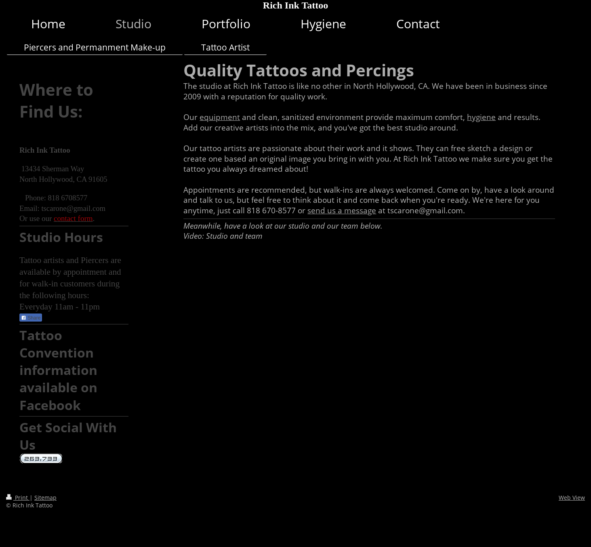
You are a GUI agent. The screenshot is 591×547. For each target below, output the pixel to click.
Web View (572, 497)
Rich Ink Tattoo (295, 5)
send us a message (341, 210)
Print (17, 497)
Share (30, 318)
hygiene (481, 117)
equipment (220, 117)
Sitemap (45, 497)
